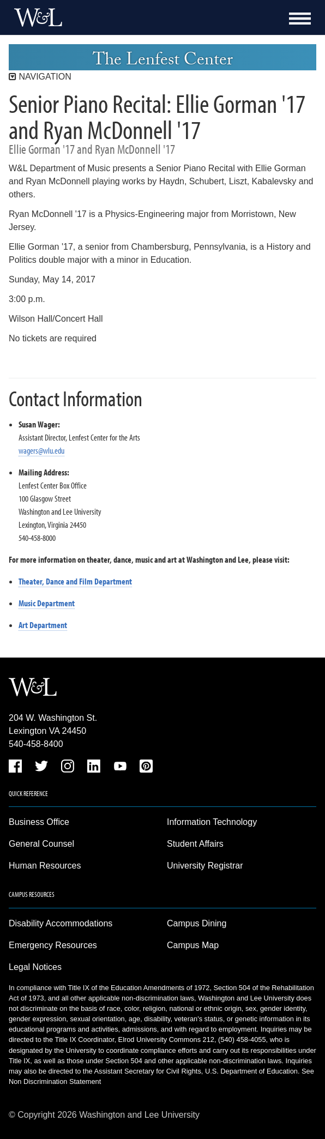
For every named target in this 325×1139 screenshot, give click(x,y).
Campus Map (193, 945)
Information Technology (212, 822)
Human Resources (45, 865)
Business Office (39, 822)
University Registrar (205, 865)
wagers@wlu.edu (41, 450)
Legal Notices (35, 967)
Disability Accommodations (60, 923)
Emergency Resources (53, 945)
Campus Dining (196, 923)
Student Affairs (195, 843)
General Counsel (41, 843)
